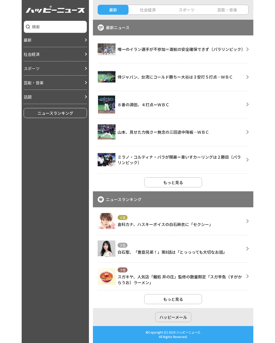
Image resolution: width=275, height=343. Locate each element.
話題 (28, 97)
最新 (28, 40)
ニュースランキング (55, 113)
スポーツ (32, 68)
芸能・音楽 (34, 83)
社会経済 (32, 54)
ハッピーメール (173, 317)
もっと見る (173, 182)
